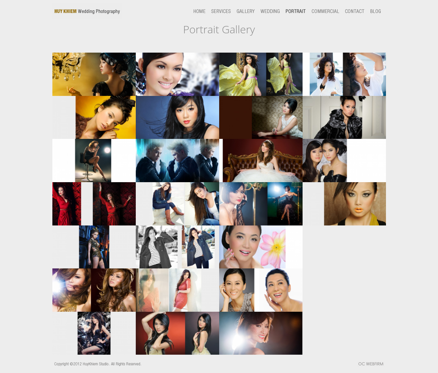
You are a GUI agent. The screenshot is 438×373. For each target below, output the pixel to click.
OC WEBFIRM (371, 365)
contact (352, 11)
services (223, 11)
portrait (295, 11)
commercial (322, 11)
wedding (272, 11)
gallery (248, 11)
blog (374, 11)
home (201, 11)
